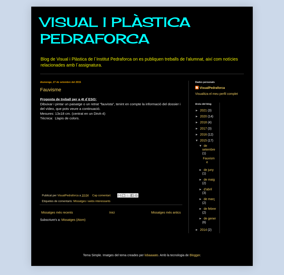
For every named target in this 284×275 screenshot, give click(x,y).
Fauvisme (50, 89)
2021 (204, 110)
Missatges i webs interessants (91, 201)
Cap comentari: (102, 195)
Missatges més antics (166, 212)
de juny (209, 170)
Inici (112, 212)
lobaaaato (151, 255)
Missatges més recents (57, 212)
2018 (204, 122)
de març (209, 199)
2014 (204, 229)
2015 (204, 140)
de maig (209, 179)
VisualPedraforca (212, 88)
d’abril (208, 189)
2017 (204, 128)
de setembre (208, 147)
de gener (210, 218)
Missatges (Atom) (73, 220)
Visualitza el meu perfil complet (216, 93)
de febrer (210, 208)
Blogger (195, 255)
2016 (204, 134)
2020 (204, 116)
